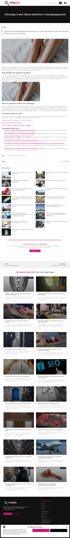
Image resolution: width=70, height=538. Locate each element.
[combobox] (52, 3)
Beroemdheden (44, 513)
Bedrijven (4, 27)
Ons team (43, 505)
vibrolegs (65, 77)
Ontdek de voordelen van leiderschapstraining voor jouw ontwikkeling (50, 321)
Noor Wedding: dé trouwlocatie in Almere (15, 349)
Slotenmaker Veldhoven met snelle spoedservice (17, 376)
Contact (43, 509)
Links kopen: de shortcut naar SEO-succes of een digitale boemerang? (46, 521)
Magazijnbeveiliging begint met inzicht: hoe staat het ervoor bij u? (18, 457)
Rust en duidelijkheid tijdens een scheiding (56, 180)
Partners (43, 507)
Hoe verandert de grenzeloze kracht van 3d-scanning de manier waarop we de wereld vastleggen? (22, 198)
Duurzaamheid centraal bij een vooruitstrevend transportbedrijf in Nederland (49, 457)
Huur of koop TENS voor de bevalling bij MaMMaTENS (19, 133)
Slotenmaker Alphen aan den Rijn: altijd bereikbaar (18, 403)
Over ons (43, 503)
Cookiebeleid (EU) (45, 511)
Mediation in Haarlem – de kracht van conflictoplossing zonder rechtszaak (47, 484)
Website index (44, 517)
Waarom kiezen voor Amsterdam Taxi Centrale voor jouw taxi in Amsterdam (18, 294)
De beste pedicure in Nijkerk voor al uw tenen (17, 137)
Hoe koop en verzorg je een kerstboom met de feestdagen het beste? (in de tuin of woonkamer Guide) (33, 143)
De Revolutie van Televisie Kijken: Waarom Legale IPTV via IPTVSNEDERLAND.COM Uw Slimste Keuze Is (56, 214)
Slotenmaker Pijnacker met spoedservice (48, 403)
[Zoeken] (60, 3)
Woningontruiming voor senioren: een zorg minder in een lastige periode (18, 484)
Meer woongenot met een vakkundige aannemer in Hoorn (18, 430)
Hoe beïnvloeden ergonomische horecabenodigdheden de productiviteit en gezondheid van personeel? (22, 214)
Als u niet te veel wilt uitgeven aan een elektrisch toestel (20, 140)
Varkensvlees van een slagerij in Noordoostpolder (50, 429)
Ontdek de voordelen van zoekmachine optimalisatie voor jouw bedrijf (51, 377)
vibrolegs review (22, 155)
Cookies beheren (59, 530)
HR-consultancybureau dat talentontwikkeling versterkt (16, 321)
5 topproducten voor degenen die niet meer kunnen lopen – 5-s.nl (23, 148)
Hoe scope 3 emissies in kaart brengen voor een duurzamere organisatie (50, 350)
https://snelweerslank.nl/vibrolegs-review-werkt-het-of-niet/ (17, 120)
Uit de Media (43, 515)
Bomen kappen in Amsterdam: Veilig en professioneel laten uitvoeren (51, 294)
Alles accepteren (41, 530)
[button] (66, 527)
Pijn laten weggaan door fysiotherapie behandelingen (19, 130)
